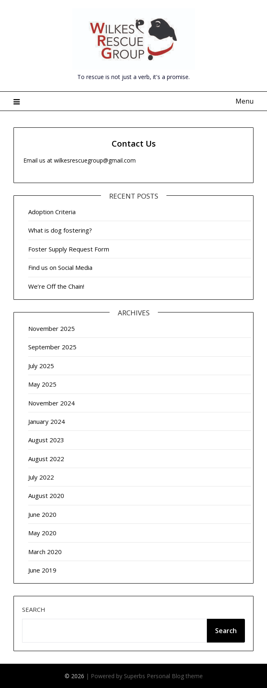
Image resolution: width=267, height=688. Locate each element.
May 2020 (42, 533)
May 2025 (42, 384)
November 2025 (51, 328)
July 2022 (41, 477)
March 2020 (45, 552)
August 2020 (46, 495)
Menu (245, 101)
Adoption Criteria (52, 212)
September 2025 (52, 347)
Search (33, 609)
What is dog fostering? (60, 230)
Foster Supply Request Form (68, 249)
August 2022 (46, 459)
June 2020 (42, 514)
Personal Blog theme (175, 676)
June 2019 (42, 570)
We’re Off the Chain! (56, 286)
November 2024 (51, 403)
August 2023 (46, 440)
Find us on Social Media (60, 267)
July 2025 (41, 366)
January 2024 (46, 421)
